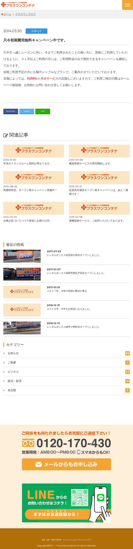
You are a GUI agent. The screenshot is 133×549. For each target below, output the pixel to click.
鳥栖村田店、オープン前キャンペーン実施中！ (30, 190)
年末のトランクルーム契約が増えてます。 (27, 163)
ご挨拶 (69, 362)
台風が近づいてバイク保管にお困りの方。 (27, 220)
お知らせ (36, 30)
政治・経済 (69, 381)
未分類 (69, 390)
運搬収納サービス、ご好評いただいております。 (97, 220)
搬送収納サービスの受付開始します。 (91, 163)
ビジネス (69, 372)
